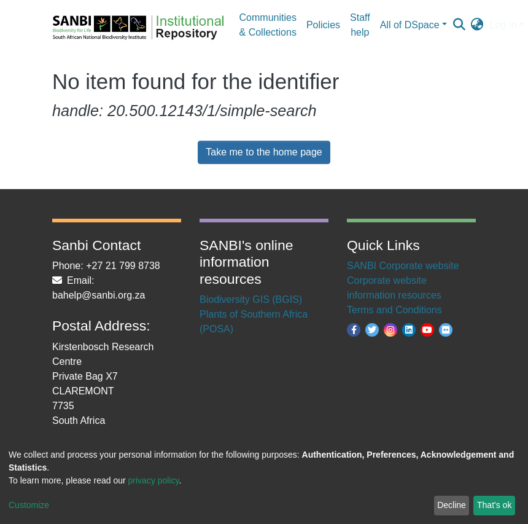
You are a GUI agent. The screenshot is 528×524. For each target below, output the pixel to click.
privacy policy (153, 480)
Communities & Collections (268, 24)
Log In (503, 25)
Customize (29, 505)
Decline (451, 505)
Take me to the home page (264, 152)
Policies (323, 25)
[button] (477, 25)
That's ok (494, 505)
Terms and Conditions (394, 310)
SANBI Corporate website (403, 265)
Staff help (360, 24)
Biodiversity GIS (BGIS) (251, 299)
